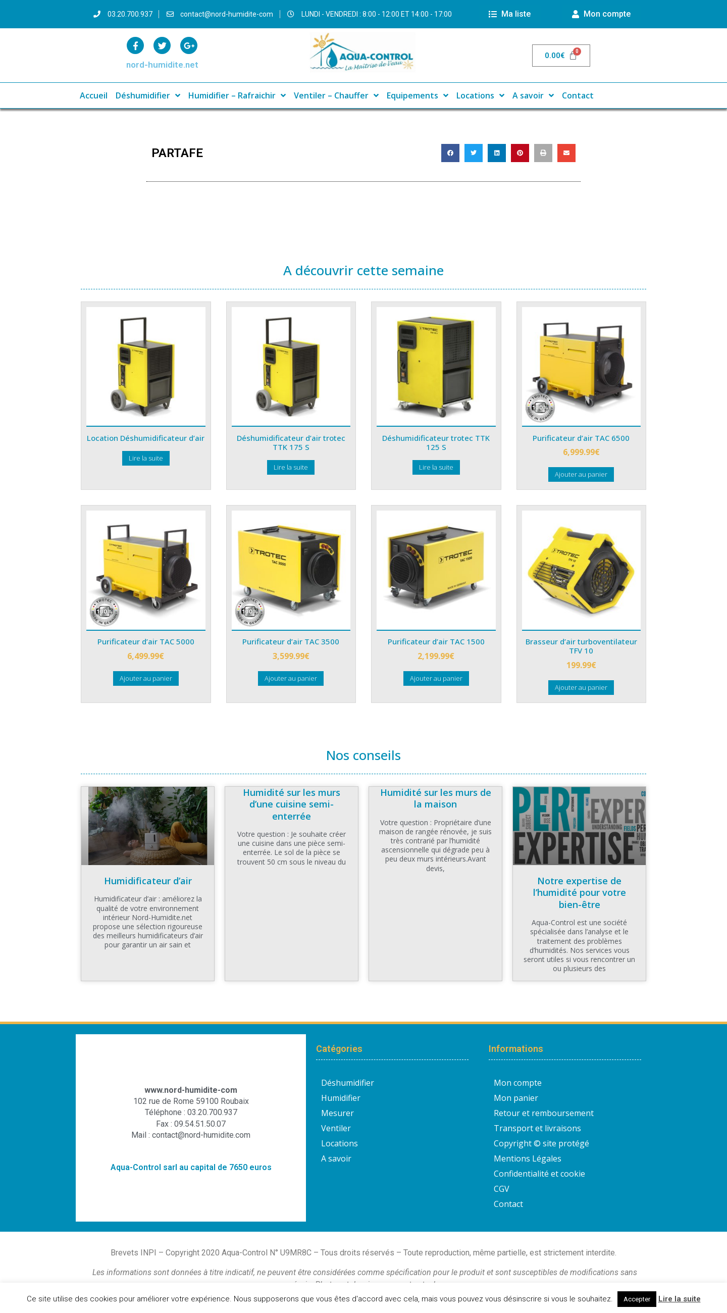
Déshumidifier (148, 95)
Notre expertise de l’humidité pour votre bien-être (579, 893)
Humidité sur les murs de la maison (435, 798)
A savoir (533, 95)
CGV (501, 1188)
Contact (578, 95)
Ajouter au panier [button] (581, 474)
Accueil (94, 95)
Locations (480, 95)
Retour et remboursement (544, 1113)
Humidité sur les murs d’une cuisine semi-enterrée (291, 804)
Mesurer (337, 1113)
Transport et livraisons (537, 1128)
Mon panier (516, 1097)
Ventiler (336, 1128)
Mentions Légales (527, 1158)
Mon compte (518, 1082)
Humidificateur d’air (148, 881)
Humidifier (340, 1097)
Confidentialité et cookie (539, 1173)
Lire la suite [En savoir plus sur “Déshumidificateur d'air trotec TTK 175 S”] (291, 467)
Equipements (417, 95)
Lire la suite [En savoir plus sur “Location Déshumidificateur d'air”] (146, 458)
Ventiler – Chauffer (336, 95)
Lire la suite (679, 1298)
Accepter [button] (637, 1299)
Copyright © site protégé (541, 1143)
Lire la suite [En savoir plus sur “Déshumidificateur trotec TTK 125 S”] (436, 467)
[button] (450, 153)
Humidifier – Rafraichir (237, 95)
